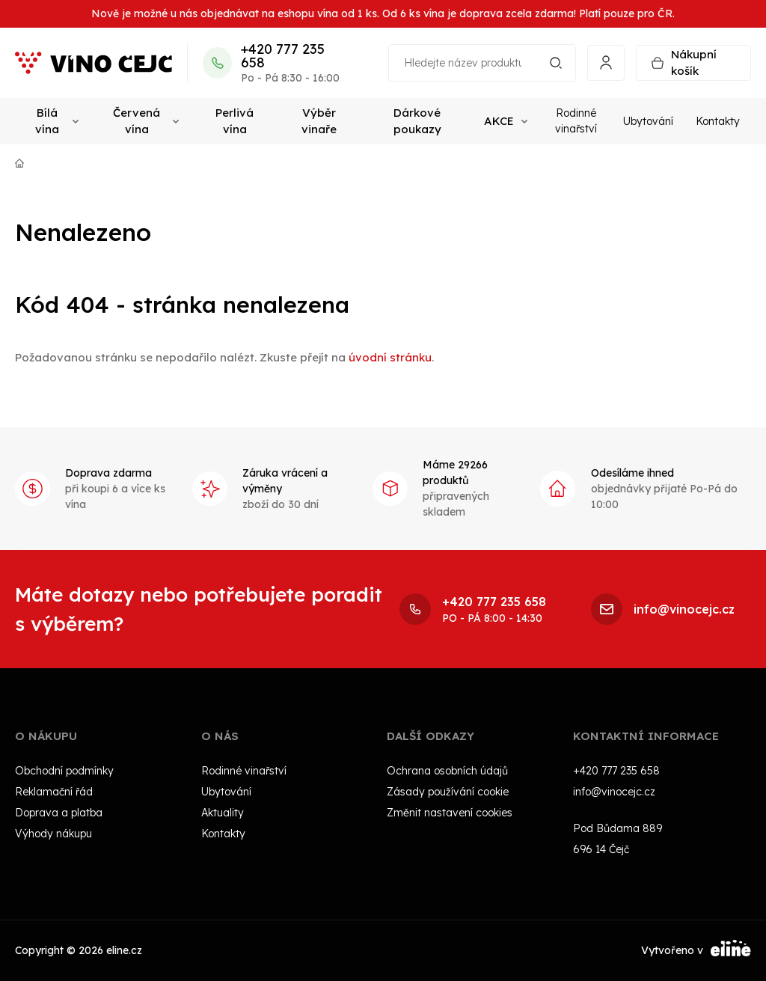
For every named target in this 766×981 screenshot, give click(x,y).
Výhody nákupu (53, 833)
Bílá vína (56, 121)
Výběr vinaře (319, 121)
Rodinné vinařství (576, 120)
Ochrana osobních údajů (447, 770)
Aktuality (222, 812)
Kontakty (718, 121)
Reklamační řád (54, 791)
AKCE (505, 121)
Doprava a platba (58, 812)
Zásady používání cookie (448, 791)
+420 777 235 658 (283, 56)
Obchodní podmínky (64, 770)
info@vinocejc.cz (614, 791)
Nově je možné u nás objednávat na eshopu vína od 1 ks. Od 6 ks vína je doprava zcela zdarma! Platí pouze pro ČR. (383, 13)
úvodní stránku (390, 357)
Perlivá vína (234, 121)
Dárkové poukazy (417, 121)
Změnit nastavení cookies (449, 812)
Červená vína (146, 121)
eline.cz (124, 950)
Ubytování (648, 121)
